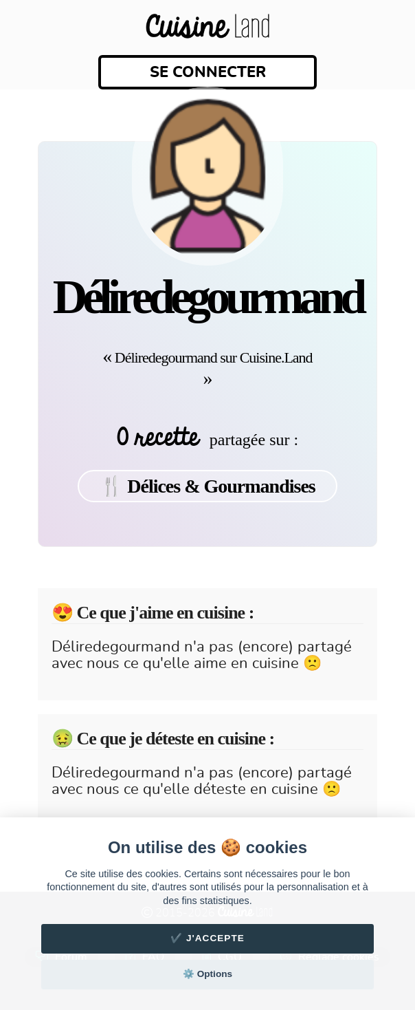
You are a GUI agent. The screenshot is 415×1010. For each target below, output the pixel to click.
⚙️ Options (207, 974)
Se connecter (208, 72)
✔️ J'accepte (207, 938)
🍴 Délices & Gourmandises (207, 486)
